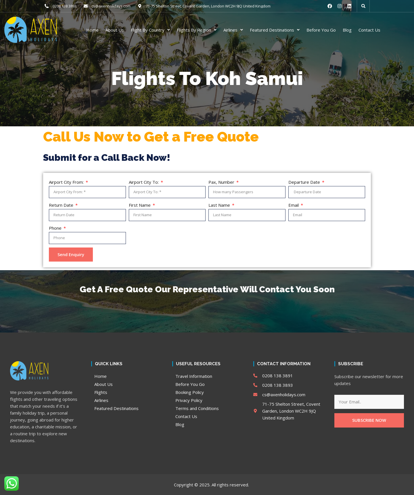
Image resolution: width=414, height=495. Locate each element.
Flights (100, 392)
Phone (56, 228)
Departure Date (304, 182)
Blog (347, 29)
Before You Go (321, 29)
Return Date (61, 205)
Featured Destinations (275, 29)
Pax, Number (221, 182)
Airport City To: (144, 182)
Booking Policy (189, 392)
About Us (115, 29)
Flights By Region (196, 29)
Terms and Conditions (197, 408)
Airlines (233, 29)
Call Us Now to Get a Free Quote (151, 136)
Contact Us (369, 29)
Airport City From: (67, 182)
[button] (363, 6)
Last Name (219, 205)
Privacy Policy (188, 400)
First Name (140, 205)
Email (294, 205)
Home (92, 29)
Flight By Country (150, 29)
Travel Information (193, 376)
